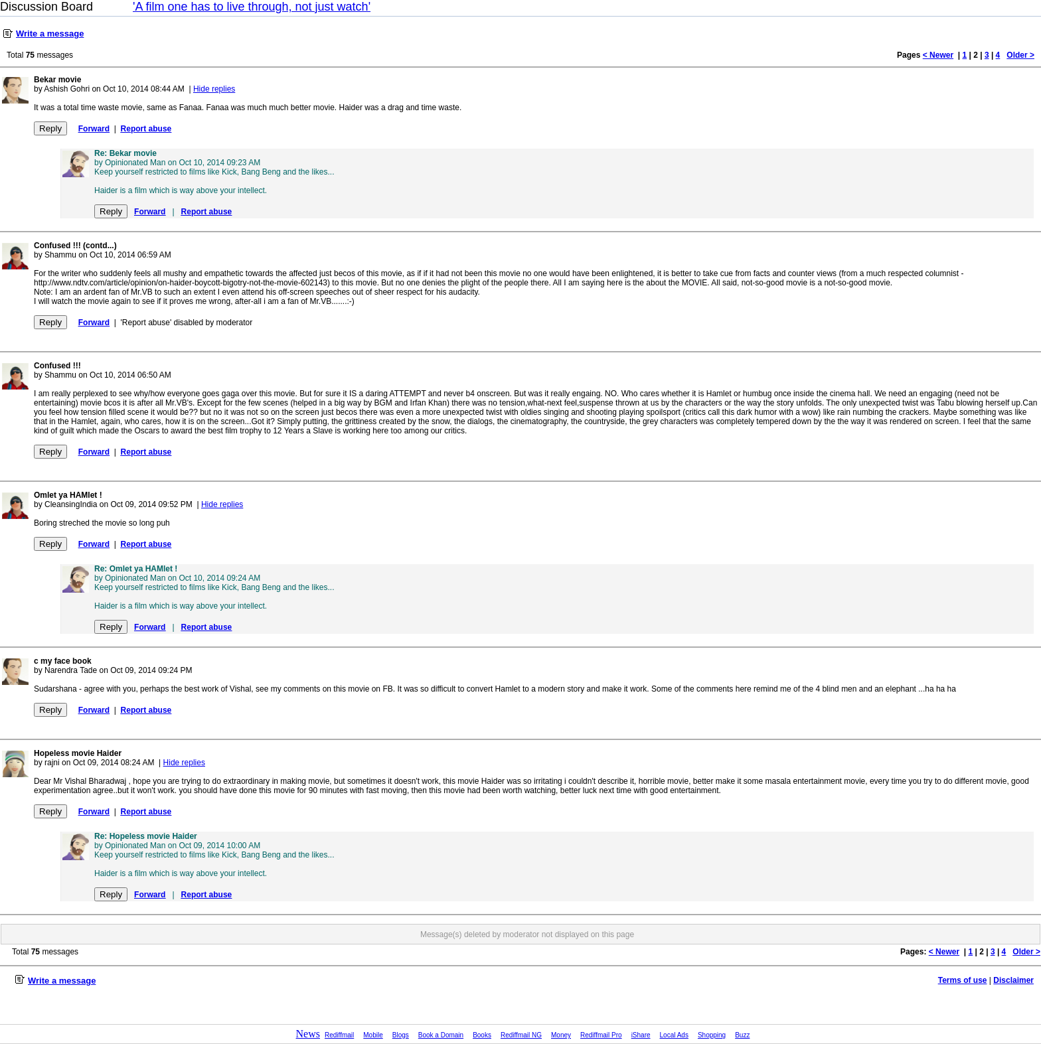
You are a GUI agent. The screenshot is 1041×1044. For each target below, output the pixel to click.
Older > (1020, 55)
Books (482, 1035)
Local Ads (674, 1035)
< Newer (938, 55)
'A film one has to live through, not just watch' (251, 6)
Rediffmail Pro (601, 1035)
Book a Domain (440, 1035)
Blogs (400, 1035)
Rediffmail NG (521, 1035)
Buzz (742, 1035)
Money (561, 1035)
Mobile (372, 1035)
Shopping (712, 1035)
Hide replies (214, 89)
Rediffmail (339, 1035)
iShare (641, 1035)
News (308, 1033)
